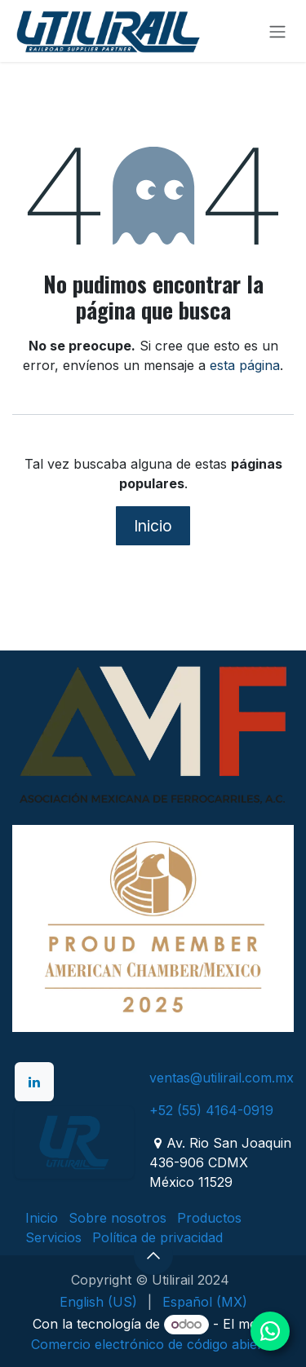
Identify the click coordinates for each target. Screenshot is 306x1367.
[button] (153, 1255)
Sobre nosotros (117, 1218)
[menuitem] (98, 1302)
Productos (209, 1218)
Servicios (53, 1237)
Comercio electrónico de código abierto (153, 1344)
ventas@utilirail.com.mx (221, 1077)
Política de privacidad (157, 1237)
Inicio (153, 526)
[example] (74, 1142)
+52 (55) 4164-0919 (211, 1110)
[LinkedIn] (34, 1081)
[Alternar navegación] (277, 31)
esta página (245, 365)
